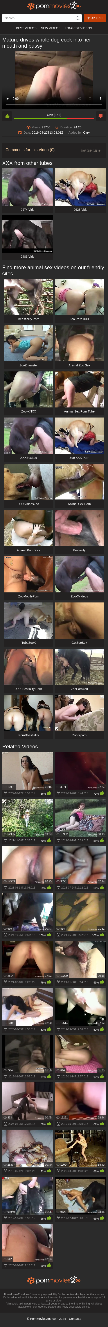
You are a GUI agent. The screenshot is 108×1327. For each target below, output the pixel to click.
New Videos (50, 28)
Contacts (75, 1318)
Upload (95, 18)
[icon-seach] (78, 18)
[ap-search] (42, 18)
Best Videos (26, 28)
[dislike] (101, 116)
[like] (7, 116)
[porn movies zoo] (54, 5)
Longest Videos (78, 28)
